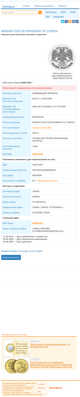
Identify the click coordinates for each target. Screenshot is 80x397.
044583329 (37, 223)
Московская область (48, 180)
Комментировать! (11, 257)
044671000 (37, 154)
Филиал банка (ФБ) (41, 127)
